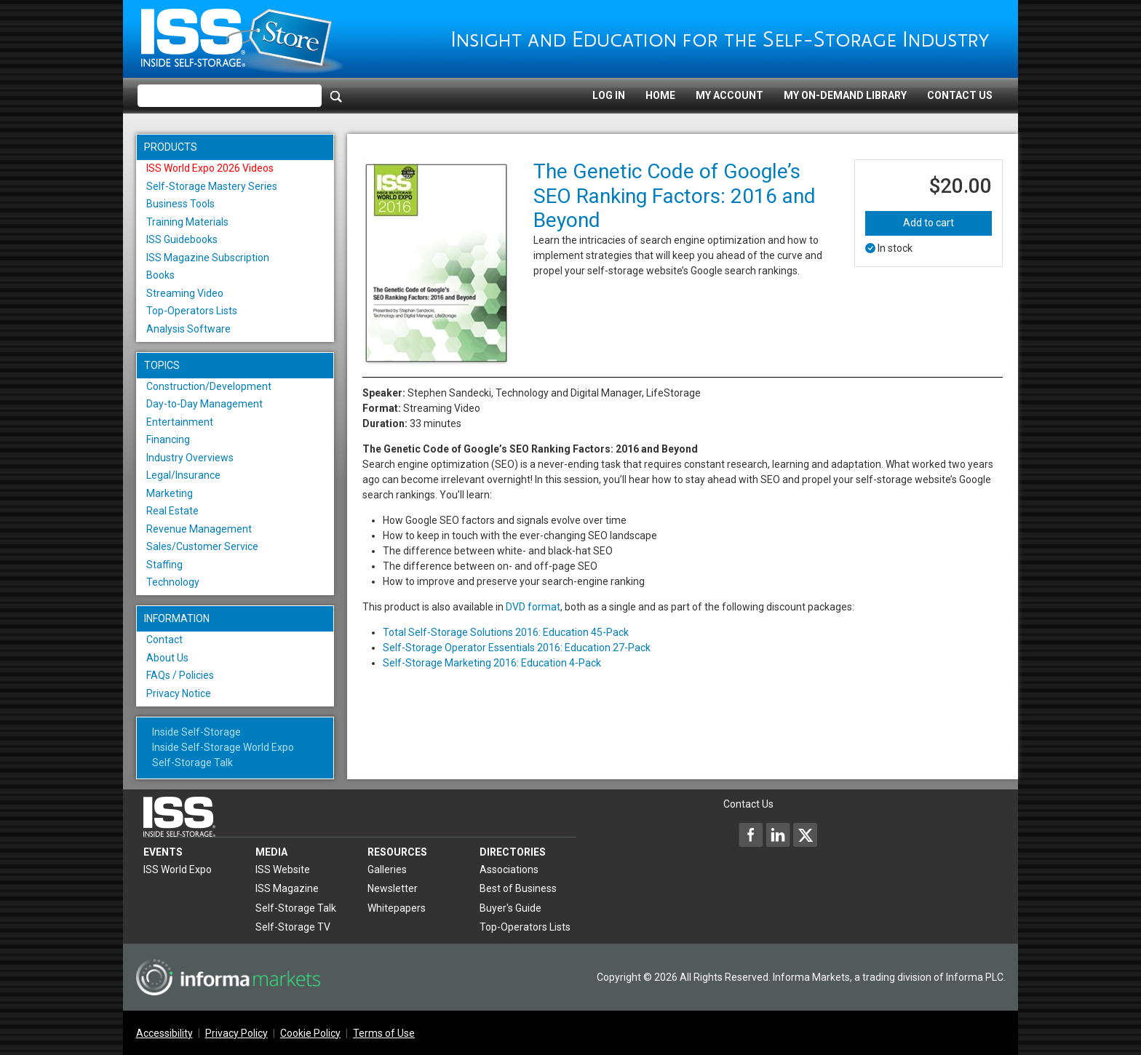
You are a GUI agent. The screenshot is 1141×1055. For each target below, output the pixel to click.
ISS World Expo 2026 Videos (210, 168)
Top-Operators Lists (191, 310)
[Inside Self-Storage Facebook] (751, 834)
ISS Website (282, 869)
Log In (608, 95)
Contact (164, 639)
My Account (729, 95)
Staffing (164, 564)
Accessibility (164, 1033)
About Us (167, 658)
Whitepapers (396, 908)
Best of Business (518, 888)
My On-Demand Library (845, 95)
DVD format (533, 607)
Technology (172, 582)
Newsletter (392, 888)
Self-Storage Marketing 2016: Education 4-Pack (492, 663)
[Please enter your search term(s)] (230, 96)
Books (160, 275)
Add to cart (928, 222)
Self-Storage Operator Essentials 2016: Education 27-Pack (517, 647)
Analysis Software (188, 329)
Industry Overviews (190, 457)
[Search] (336, 96)
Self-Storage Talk (192, 762)
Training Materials (187, 222)
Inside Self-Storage (196, 732)
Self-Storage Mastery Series (211, 186)
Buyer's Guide (510, 908)
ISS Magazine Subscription (207, 257)
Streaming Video (184, 293)
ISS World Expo (177, 869)
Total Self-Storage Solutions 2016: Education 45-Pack (506, 632)
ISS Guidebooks (182, 239)
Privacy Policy (236, 1033)
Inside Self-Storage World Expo (223, 747)
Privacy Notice (178, 693)
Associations (509, 869)
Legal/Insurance (183, 475)
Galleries (387, 869)
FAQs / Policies (180, 675)
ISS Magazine (287, 888)
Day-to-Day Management (204, 404)
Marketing (169, 493)
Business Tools (180, 204)
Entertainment (179, 422)
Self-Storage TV (292, 927)
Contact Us (960, 95)
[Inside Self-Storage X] (804, 834)
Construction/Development (208, 386)
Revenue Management (199, 529)
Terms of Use (384, 1033)
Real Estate (172, 511)
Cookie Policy (310, 1033)
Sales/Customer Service (202, 546)
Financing (168, 439)
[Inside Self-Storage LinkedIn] (778, 834)
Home (660, 95)
